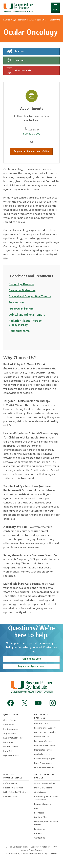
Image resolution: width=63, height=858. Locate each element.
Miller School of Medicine (15, 792)
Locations (16, 60)
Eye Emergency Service (45, 732)
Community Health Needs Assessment (46, 798)
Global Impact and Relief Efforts (46, 823)
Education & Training (13, 788)
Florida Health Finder (44, 768)
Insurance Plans (10, 747)
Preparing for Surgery (44, 728)
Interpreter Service (43, 750)
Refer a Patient (10, 784)
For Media (39, 813)
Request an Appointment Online (31, 151)
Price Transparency (43, 763)
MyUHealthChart (11, 756)
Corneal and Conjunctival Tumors (30, 296)
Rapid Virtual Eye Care (14, 738)
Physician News (10, 797)
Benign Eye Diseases (21, 284)
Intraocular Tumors (21, 308)
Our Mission (40, 792)
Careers (38, 834)
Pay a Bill (7, 751)
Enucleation (16, 302)
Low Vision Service (43, 741)
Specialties (8, 725)
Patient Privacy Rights (44, 759)
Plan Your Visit (19, 71)
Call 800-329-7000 (31, 659)
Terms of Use (28, 847)
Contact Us (39, 838)
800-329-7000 (31, 134)
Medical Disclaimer (14, 847)
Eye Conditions (10, 729)
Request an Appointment (32, 666)
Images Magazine (42, 804)
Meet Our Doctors (43, 788)
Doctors (15, 51)
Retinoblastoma (19, 331)
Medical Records (42, 754)
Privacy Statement (43, 847)
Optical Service (41, 737)
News (36, 809)
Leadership (39, 829)
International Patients (44, 746)
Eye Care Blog (40, 817)
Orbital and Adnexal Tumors (27, 315)
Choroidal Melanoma (22, 290)
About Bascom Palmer (45, 784)
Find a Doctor (9, 720)
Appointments (10, 734)
